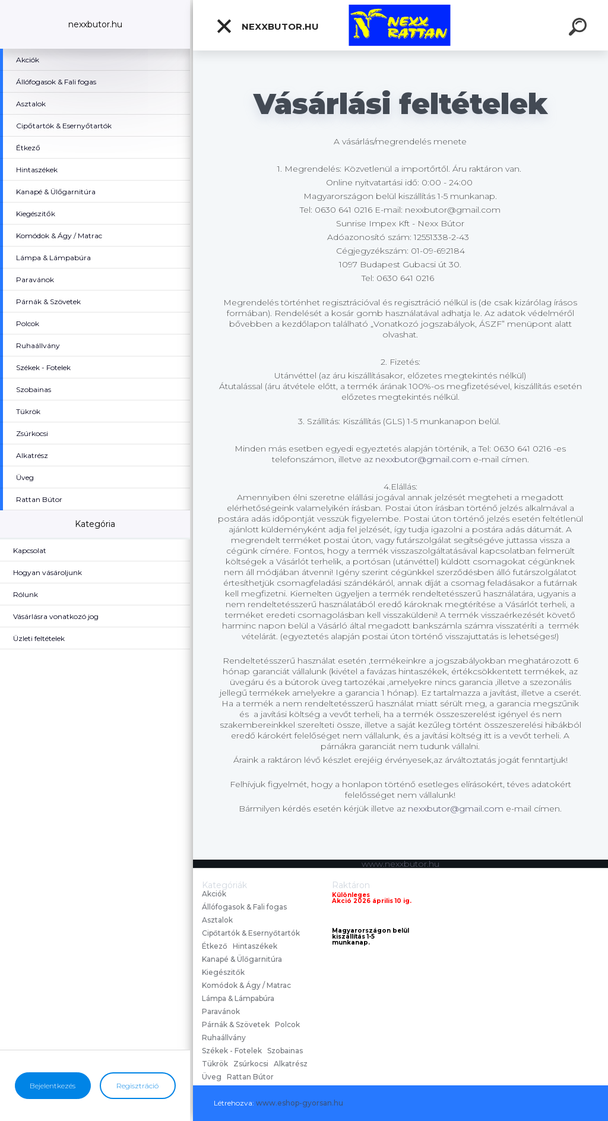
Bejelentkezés (52, 1085)
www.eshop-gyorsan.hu (299, 1102)
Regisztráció (137, 1085)
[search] (579, 28)
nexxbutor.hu (267, 26)
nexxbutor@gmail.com (423, 459)
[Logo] (400, 25)
